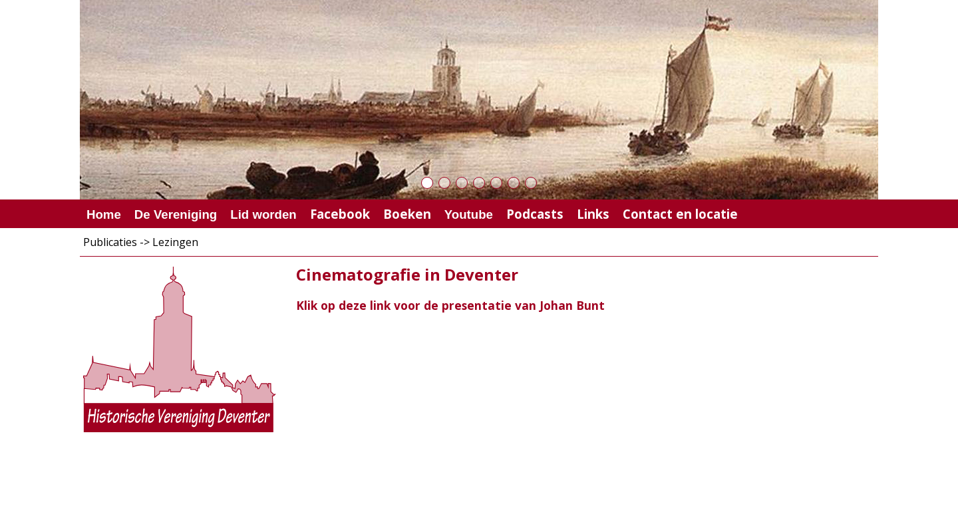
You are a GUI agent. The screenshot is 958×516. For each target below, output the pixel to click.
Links (593, 213)
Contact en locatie (680, 213)
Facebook (340, 213)
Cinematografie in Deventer (407, 274)
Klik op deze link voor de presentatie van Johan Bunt (450, 305)
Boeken (407, 213)
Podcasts (534, 213)
